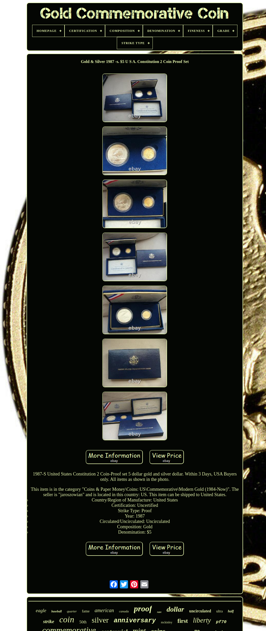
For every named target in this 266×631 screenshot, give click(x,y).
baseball (56, 611)
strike (48, 621)
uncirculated (200, 611)
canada (124, 611)
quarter (72, 611)
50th (82, 622)
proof (143, 608)
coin (66, 619)
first (183, 621)
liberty (202, 620)
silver (100, 620)
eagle (41, 610)
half (231, 611)
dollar (175, 609)
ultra (219, 611)
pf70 (221, 622)
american (104, 610)
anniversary (135, 620)
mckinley (166, 622)
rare (159, 612)
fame (86, 611)
